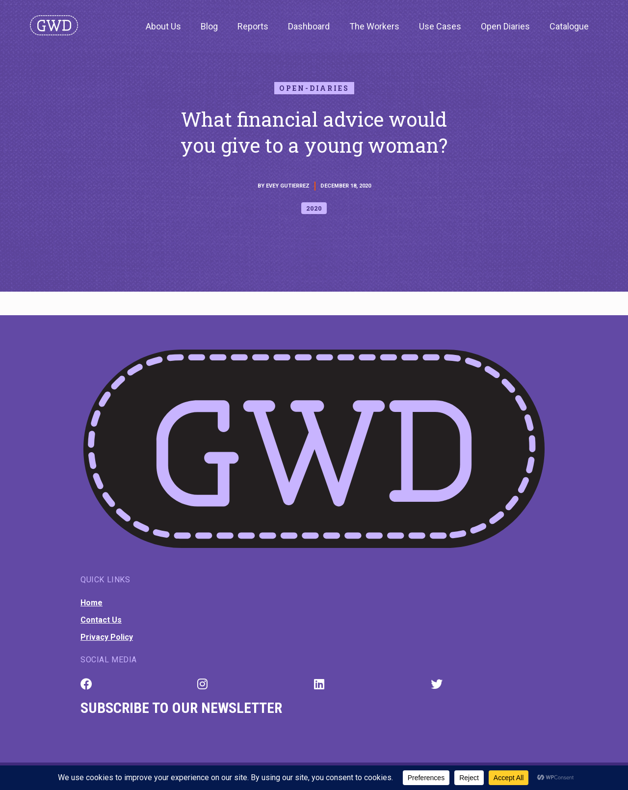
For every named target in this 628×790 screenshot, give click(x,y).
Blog (209, 26)
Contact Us (101, 620)
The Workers (374, 26)
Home (91, 602)
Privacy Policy (106, 637)
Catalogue (569, 26)
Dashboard (309, 26)
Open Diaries (505, 26)
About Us (163, 26)
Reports (252, 26)
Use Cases (440, 26)
